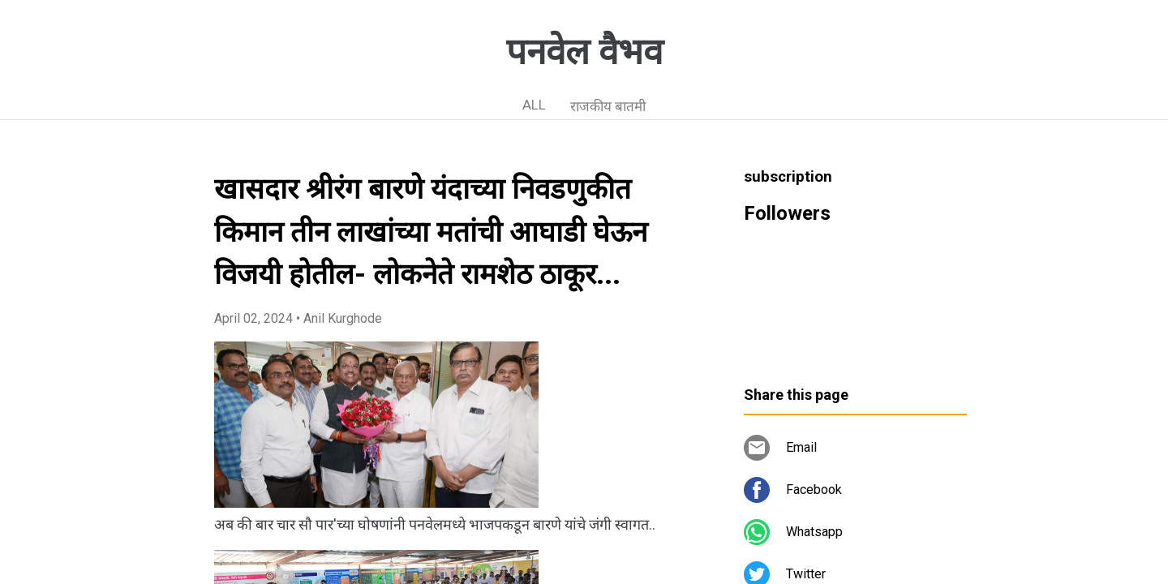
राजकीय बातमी (608, 106)
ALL (534, 105)
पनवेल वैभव (584, 52)
